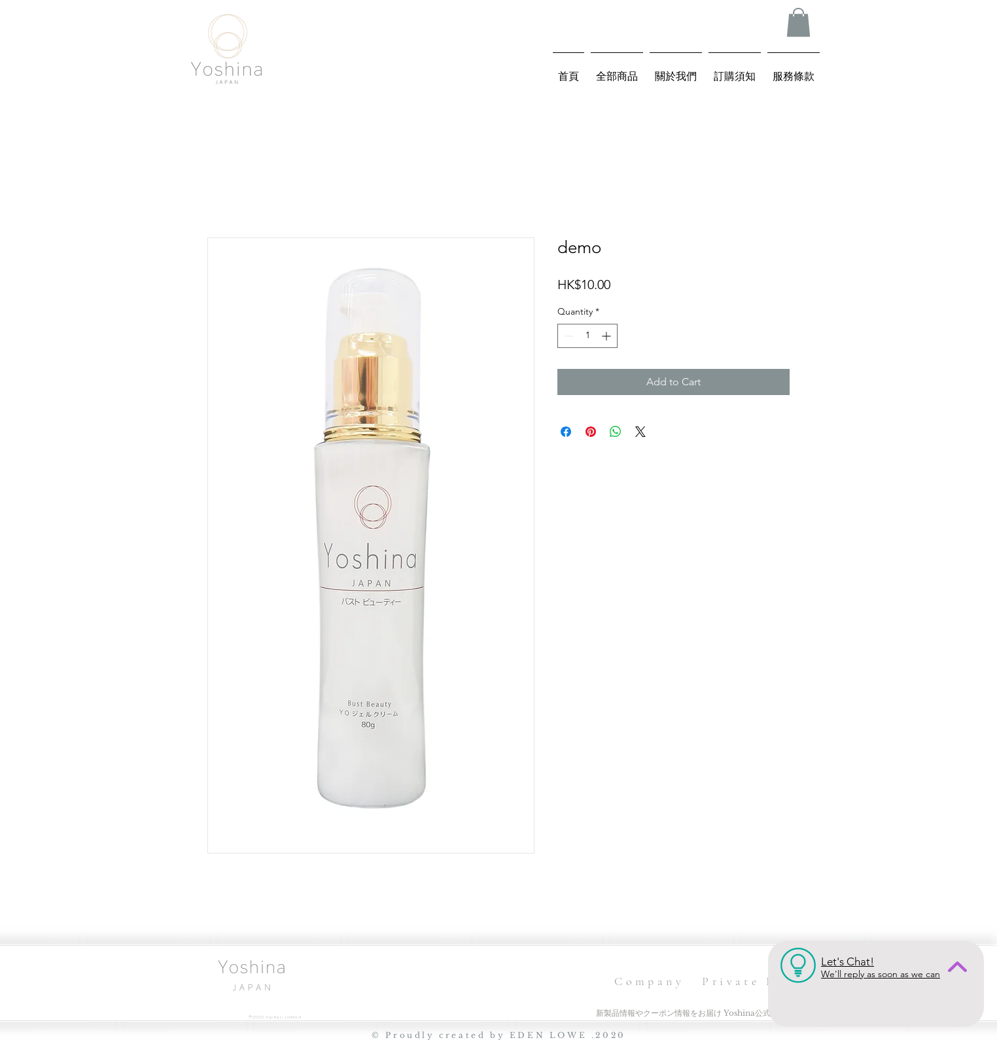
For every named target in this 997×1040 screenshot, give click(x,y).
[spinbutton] (587, 335)
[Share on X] (640, 432)
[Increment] (607, 335)
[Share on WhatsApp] (615, 432)
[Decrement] (567, 335)
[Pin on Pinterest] (591, 432)
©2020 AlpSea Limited (275, 1017)
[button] (798, 22)
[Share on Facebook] (566, 432)
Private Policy (759, 981)
